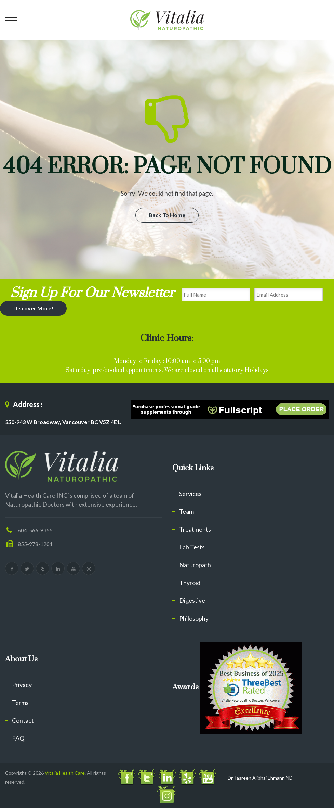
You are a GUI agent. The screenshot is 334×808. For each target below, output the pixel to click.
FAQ (18, 738)
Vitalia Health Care (65, 773)
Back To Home (167, 215)
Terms (20, 702)
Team (186, 511)
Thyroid (189, 582)
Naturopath (195, 565)
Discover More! (33, 308)
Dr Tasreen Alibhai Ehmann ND (260, 778)
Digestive (192, 600)
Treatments (195, 529)
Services (190, 493)
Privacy (22, 684)
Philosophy (194, 618)
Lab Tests (192, 547)
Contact (23, 720)
